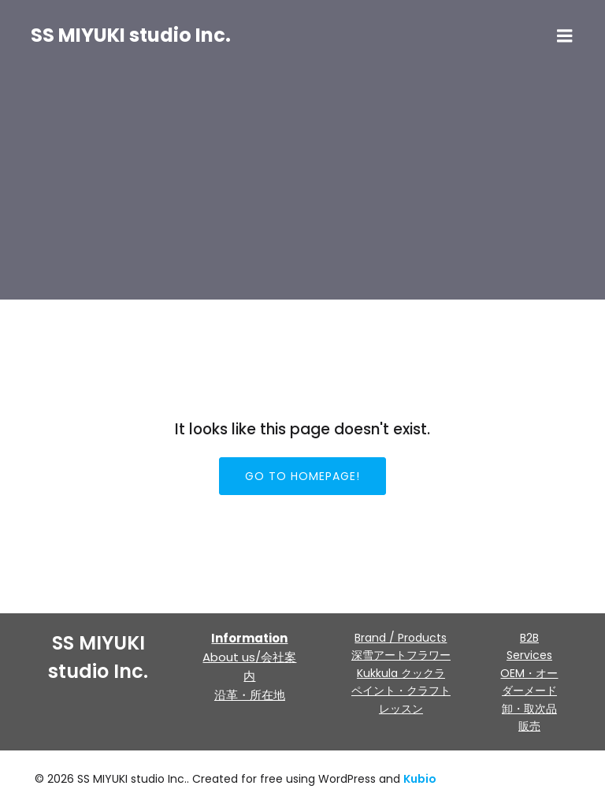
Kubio (419, 779)
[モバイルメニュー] (564, 36)
